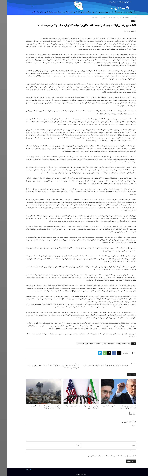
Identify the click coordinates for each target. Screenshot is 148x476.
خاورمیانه (91, 343)
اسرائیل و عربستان (119, 343)
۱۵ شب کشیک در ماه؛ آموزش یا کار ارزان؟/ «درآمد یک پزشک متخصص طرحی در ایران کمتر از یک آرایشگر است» (46, 366)
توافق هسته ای (104, 343)
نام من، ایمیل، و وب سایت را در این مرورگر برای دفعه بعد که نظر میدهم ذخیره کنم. (104, 456)
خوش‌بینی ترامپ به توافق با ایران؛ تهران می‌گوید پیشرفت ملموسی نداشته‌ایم (74, 407)
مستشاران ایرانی (73, 343)
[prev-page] (127, 413)
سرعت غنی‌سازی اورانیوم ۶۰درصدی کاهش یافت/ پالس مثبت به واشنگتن (98, 365)
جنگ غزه (97, 343)
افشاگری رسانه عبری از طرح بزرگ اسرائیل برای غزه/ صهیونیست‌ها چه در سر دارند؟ (36, 407)
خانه (128, 18)
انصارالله (111, 343)
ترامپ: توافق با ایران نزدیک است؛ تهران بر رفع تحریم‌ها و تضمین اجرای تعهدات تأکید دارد (111, 407)
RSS (20, 470)
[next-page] (123, 413)
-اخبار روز (123, 18)
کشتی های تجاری (83, 343)
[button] (41, 5)
